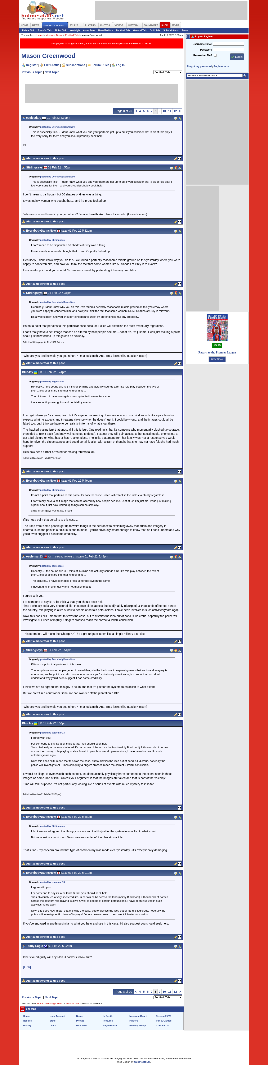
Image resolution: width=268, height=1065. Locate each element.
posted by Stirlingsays (52, 240)
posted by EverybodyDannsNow (57, 127)
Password (206, 49)
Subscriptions (171, 30)
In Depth (107, 1016)
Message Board (54, 35)
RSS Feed (82, 1025)
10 (164, 111)
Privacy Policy (137, 1025)
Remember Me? (202, 55)
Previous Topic (32, 72)
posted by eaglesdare (52, 381)
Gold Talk (155, 30)
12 (175, 111)
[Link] (27, 967)
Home (39, 35)
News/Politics (105, 30)
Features (108, 1020)
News (79, 1016)
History (27, 1025)
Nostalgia (75, 30)
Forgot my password (199, 66)
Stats (52, 1020)
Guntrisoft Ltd (142, 1062)
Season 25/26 (163, 1016)
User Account (57, 1016)
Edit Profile (51, 65)
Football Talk (123, 30)
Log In (120, 65)
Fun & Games (163, 1020)
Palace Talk (28, 30)
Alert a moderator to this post (45, 158)
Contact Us (162, 1025)
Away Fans (89, 30)
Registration (110, 1025)
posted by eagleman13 (52, 732)
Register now (221, 66)
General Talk (140, 30)
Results (27, 1020)
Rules (185, 30)
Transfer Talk (45, 30)
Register (31, 65)
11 (169, 111)
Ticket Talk (61, 30)
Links (53, 1025)
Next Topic (52, 72)
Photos (80, 1020)
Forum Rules (100, 65)
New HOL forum (142, 43)
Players (133, 1020)
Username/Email (202, 44)
